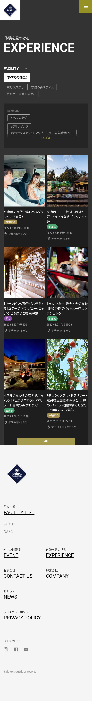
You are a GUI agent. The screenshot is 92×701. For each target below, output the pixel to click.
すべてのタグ (18, 117)
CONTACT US (18, 576)
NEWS (10, 597)
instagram (6, 649)
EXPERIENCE (60, 555)
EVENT (11, 555)
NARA (8, 531)
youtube (26, 649)
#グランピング (19, 126)
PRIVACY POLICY (22, 618)
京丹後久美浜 (16, 87)
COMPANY (57, 576)
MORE (46, 441)
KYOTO (9, 523)
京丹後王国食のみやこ (21, 94)
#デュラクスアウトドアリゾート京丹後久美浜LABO (42, 133)
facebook (16, 649)
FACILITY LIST (19, 512)
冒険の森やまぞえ (42, 87)
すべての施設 (17, 77)
